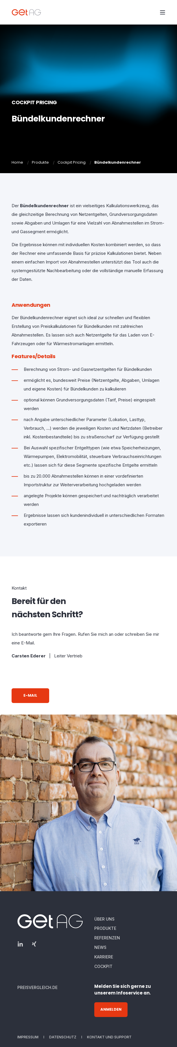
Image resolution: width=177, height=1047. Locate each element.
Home (17, 162)
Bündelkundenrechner (117, 162)
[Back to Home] (28, 12)
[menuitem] (104, 919)
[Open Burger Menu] (162, 12)
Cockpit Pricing (72, 162)
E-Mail (30, 695)
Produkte (40, 162)
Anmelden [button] (110, 1009)
